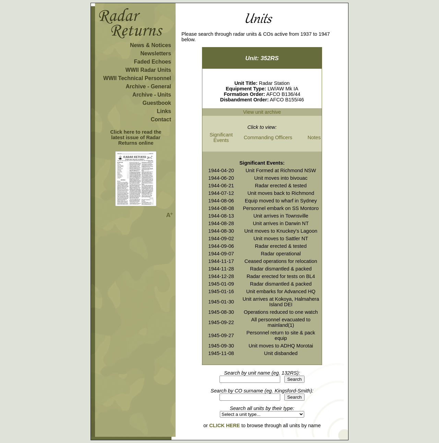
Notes (314, 137)
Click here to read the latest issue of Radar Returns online (135, 137)
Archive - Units (151, 95)
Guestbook (156, 103)
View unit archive (262, 112)
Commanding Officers (268, 137)
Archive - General (148, 86)
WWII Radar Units (148, 70)
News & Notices (150, 45)
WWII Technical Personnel (137, 78)
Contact (161, 119)
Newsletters (155, 53)
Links (164, 111)
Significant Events (221, 137)
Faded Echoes (152, 62)
